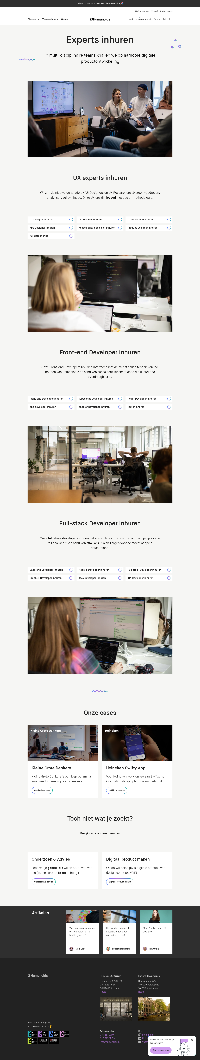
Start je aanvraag (142, 11)
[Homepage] (100, 19)
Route (103, 991)
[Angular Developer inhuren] (120, 407)
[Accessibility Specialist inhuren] (120, 227)
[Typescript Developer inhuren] (120, 398)
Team (157, 19)
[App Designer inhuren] (71, 227)
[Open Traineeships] (57, 19)
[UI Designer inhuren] (120, 219)
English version (166, 11)
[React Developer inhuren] (169, 398)
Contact (154, 11)
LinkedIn (145, 1038)
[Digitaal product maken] (119, 881)
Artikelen (167, 19)
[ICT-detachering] (71, 236)
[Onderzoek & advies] (44, 881)
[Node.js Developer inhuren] (120, 570)
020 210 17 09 (107, 1038)
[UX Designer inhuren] (71, 219)
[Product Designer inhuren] (169, 227)
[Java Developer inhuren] (120, 578)
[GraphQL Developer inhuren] (71, 578)
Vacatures (145, 1041)
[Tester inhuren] (169, 407)
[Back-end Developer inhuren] (71, 570)
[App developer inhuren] (71, 407)
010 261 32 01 (107, 1034)
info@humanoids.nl (110, 1041)
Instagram (145, 1034)
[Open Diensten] (38, 19)
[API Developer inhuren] (169, 578)
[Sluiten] (192, 1040)
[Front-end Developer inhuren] (71, 398)
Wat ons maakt (140, 19)
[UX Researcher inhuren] (169, 219)
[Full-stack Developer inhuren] (169, 570)
